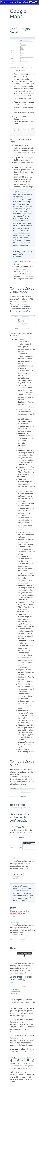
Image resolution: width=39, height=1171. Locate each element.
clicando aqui (18, 256)
